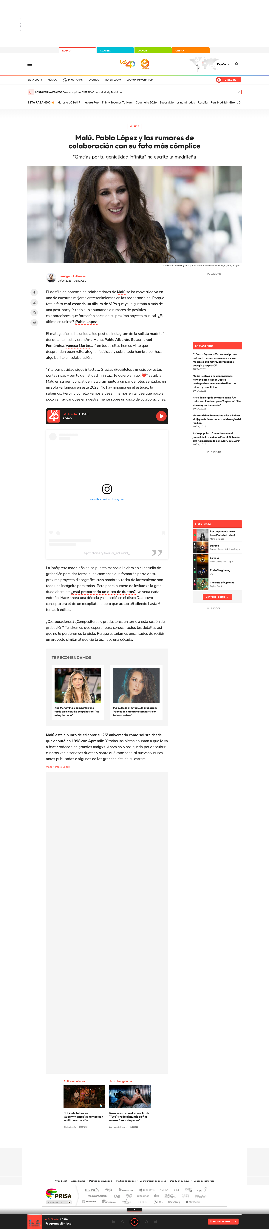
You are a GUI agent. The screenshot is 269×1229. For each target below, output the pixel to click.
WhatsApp (34, 312)
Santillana (127, 1190)
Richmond (89, 1200)
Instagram (112, 1141)
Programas (75, 79)
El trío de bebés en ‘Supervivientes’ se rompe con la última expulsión (83, 1116)
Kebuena (197, 1195)
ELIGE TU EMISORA (221, 1221)
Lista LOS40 (35, 79)
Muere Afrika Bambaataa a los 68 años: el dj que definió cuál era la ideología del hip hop (217, 419)
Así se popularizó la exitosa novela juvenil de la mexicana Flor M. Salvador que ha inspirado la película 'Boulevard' (216, 437)
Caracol (201, 1190)
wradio (128, 1195)
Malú (49, 767)
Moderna (108, 1200)
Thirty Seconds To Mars (117, 102)
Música (52, 79)
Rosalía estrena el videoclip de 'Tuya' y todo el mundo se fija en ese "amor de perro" (129, 1116)
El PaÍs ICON (142, 1200)
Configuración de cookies (153, 1180)
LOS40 (66, 50)
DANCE (142, 50)
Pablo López (62, 767)
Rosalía (203, 102)
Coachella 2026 (146, 102)
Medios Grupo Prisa (58, 1202)
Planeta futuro (184, 1195)
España (221, 64)
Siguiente (155, 1222)
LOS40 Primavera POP (140, 79)
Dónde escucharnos (204, 1180)
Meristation (192, 1200)
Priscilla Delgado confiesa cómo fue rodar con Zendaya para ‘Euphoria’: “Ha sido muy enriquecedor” (217, 401)
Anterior (113, 1222)
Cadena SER (163, 1190)
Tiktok (120, 1141)
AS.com (175, 1190)
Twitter (34, 302)
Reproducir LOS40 (161, 416)
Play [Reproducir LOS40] (134, 1222)
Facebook (34, 292)
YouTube (127, 1141)
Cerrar (238, 92)
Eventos (94, 79)
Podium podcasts (126, 1200)
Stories (157, 1141)
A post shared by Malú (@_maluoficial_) (107, 553)
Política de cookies (126, 1180)
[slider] (134, 1214)
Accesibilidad (78, 1180)
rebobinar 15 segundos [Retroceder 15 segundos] (122, 1222)
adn (187, 1190)
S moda (158, 1200)
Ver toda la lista (215, 596)
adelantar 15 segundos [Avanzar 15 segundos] (146, 1222)
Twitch (149, 1141)
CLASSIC (105, 50)
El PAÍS (92, 1190)
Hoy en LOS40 (113, 79)
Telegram (34, 322)
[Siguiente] (240, 102)
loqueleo (174, 1200)
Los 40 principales (110, 1190)
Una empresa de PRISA (58, 1193)
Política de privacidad (100, 1180)
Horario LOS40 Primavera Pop (78, 102)
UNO (117, 1195)
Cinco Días (142, 1195)
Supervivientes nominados (177, 102)
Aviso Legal (61, 1180)
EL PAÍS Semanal (170, 1195)
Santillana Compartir (147, 1190)
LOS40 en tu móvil (179, 1180)
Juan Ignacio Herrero (72, 276)
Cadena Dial (156, 1195)
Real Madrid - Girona (224, 102)
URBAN (179, 50)
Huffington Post (97, 1195)
